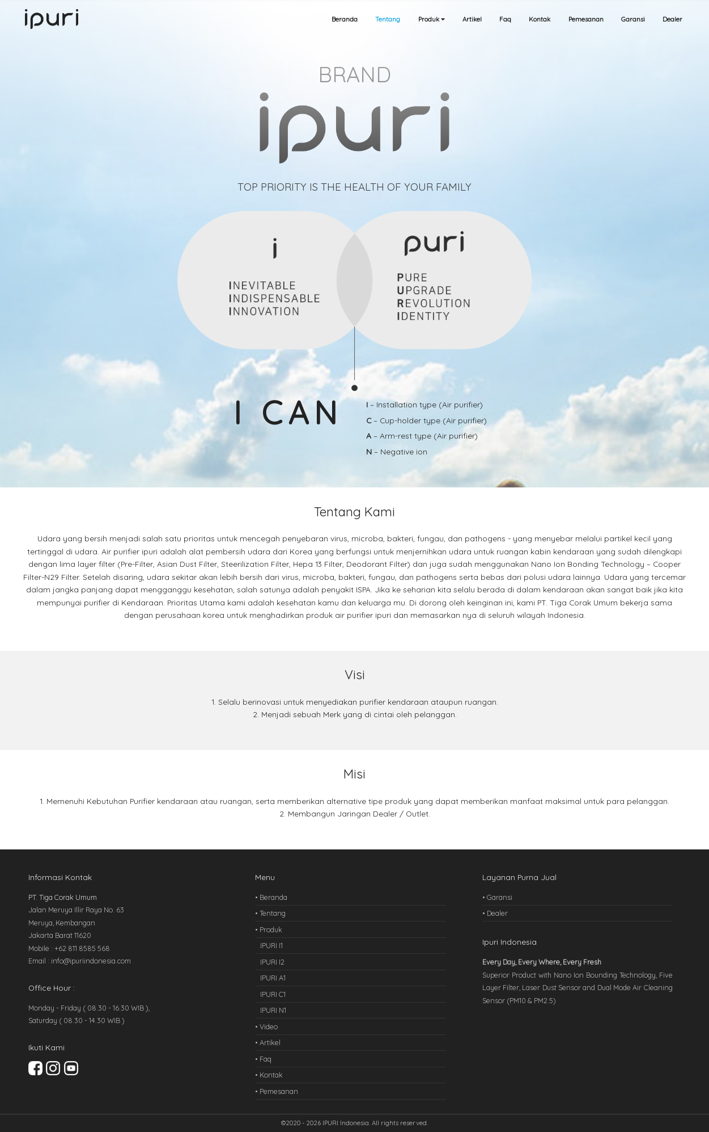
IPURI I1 (271, 945)
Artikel (472, 19)
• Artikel (268, 1042)
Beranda (345, 19)
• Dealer (495, 913)
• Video (266, 1026)
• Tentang (270, 913)
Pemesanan (586, 19)
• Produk (268, 929)
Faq (505, 19)
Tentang (387, 19)
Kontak (539, 19)
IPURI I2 (272, 961)
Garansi (633, 19)
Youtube (71, 1068)
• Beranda (271, 897)
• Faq (263, 1058)
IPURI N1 (273, 1010)
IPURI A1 (273, 977)
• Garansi (497, 897)
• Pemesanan (276, 1091)
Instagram (53, 1068)
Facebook (35, 1068)
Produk (431, 19)
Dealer (672, 19)
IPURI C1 (273, 994)
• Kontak (269, 1074)
